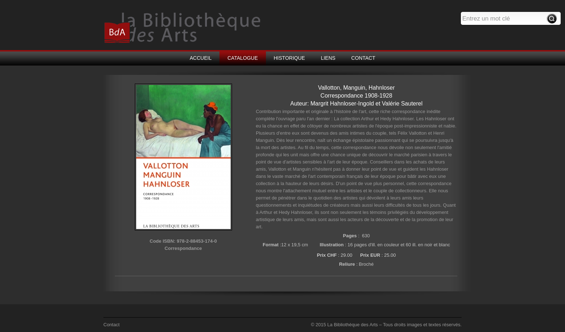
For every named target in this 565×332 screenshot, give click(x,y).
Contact (111, 324)
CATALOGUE (242, 58)
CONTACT (363, 58)
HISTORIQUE (289, 58)
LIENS (328, 58)
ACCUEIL (201, 58)
